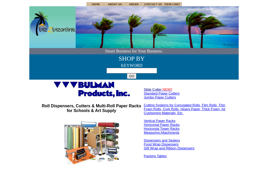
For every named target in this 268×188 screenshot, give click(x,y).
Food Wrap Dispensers (161, 144)
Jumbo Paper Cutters (160, 97)
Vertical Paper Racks (160, 121)
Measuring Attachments (162, 132)
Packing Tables (155, 156)
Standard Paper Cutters (162, 93)
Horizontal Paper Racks (162, 125)
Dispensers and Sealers (162, 140)
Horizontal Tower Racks (162, 129)
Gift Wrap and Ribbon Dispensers (169, 148)
